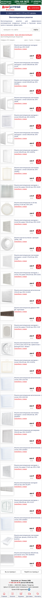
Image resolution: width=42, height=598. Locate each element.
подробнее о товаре (20, 49)
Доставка (29, 594)
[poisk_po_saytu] (16, 30)
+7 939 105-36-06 (14, 582)
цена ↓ (32, 40)
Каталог (12, 594)
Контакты (38, 594)
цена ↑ (26, 40)
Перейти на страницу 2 (31, 572)
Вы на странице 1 (10, 572)
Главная (4, 594)
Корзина (21, 594)
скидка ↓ (38, 40)
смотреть (33, 13)
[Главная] (11, 7)
